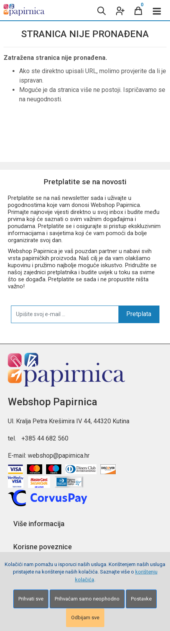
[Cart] (138, 10)
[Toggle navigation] (157, 10)
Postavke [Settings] (141, 599)
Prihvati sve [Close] (30, 599)
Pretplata (138, 314)
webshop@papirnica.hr (58, 455)
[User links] (119, 10)
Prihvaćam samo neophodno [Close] (87, 599)
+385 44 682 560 (44, 438)
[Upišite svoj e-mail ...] (64, 314)
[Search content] (100, 10)
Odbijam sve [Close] (85, 617)
